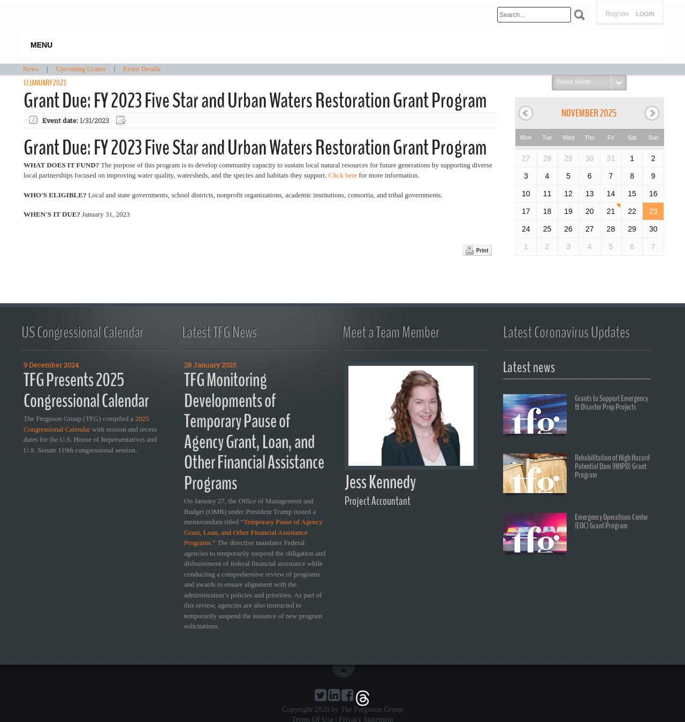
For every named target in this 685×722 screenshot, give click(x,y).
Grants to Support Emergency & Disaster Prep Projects (575, 416)
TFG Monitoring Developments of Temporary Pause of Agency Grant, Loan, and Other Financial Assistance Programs (254, 431)
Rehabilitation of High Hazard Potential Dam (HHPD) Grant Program (576, 475)
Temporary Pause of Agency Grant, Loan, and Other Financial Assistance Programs (253, 532)
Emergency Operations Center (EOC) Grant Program (575, 534)
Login (645, 14)
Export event (122, 121)
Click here (343, 175)
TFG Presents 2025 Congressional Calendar (86, 390)
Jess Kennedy (380, 482)
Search (579, 14)
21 (611, 211)
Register (617, 14)
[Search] (534, 14)
